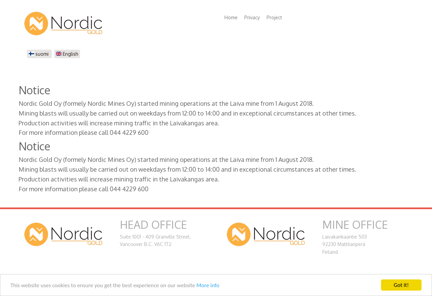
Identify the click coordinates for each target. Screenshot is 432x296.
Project (274, 17)
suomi (39, 54)
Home (231, 17)
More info (207, 285)
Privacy (252, 17)
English (67, 54)
